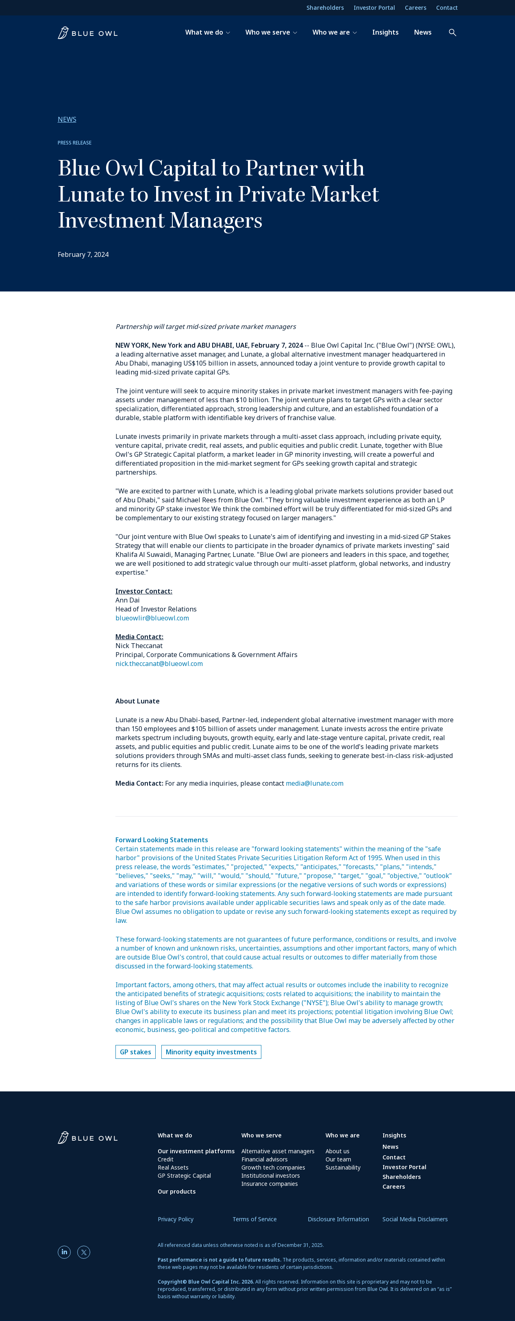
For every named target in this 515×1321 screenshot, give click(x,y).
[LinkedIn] (66, 1252)
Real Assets (173, 1167)
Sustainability (343, 1167)
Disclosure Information (338, 1219)
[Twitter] (83, 1252)
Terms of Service (255, 1219)
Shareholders (325, 7)
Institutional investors (270, 1175)
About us (338, 1151)
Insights (394, 1135)
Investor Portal (374, 7)
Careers (415, 7)
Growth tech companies (273, 1167)
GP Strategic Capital (184, 1175)
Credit (166, 1159)
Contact (447, 7)
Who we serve (261, 1135)
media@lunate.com (314, 783)
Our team (338, 1159)
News (390, 1146)
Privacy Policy (175, 1219)
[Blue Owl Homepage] (108, 1140)
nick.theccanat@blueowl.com (159, 663)
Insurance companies (269, 1183)
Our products (177, 1191)
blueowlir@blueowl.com (152, 617)
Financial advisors (264, 1159)
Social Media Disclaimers (415, 1219)
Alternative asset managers (278, 1151)
